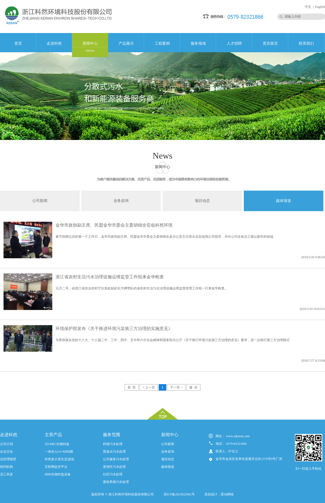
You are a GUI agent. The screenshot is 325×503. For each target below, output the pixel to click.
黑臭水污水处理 (114, 451)
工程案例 (162, 43)
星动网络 (227, 494)
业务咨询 (121, 201)
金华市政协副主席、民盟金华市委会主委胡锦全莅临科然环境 (114, 225)
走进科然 (54, 43)
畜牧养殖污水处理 (116, 482)
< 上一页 (148, 387)
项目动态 (202, 201)
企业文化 (6, 451)
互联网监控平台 (56, 467)
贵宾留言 (270, 43)
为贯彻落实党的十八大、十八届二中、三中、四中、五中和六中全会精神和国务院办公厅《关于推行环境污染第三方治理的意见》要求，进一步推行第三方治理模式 (173, 340)
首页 (18, 43)
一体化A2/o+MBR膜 (59, 451)
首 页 (132, 387)
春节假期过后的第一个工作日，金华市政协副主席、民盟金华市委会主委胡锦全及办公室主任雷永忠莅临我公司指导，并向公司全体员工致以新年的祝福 (164, 237)
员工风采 (6, 474)
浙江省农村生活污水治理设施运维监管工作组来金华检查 (110, 277)
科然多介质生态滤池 (59, 459)
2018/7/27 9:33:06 (313, 360)
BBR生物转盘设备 (58, 474)
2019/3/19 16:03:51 (312, 309)
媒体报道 (283, 201)
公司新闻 (39, 201)
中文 (308, 7)
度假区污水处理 (114, 467)
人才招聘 (234, 43)
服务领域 (198, 43)
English (320, 7)
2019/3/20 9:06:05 (313, 257)
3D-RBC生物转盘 (57, 444)
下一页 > (176, 387)
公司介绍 (6, 444)
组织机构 (6, 467)
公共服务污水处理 (116, 459)
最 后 (193, 387)
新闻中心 (90, 46)
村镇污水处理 (112, 444)
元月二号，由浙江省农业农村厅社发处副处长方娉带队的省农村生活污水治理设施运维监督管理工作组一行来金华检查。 (142, 288)
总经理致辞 (8, 459)
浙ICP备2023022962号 (180, 494)
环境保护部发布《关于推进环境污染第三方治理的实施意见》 (114, 328)
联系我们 (306, 43)
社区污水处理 (112, 474)
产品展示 (126, 43)
